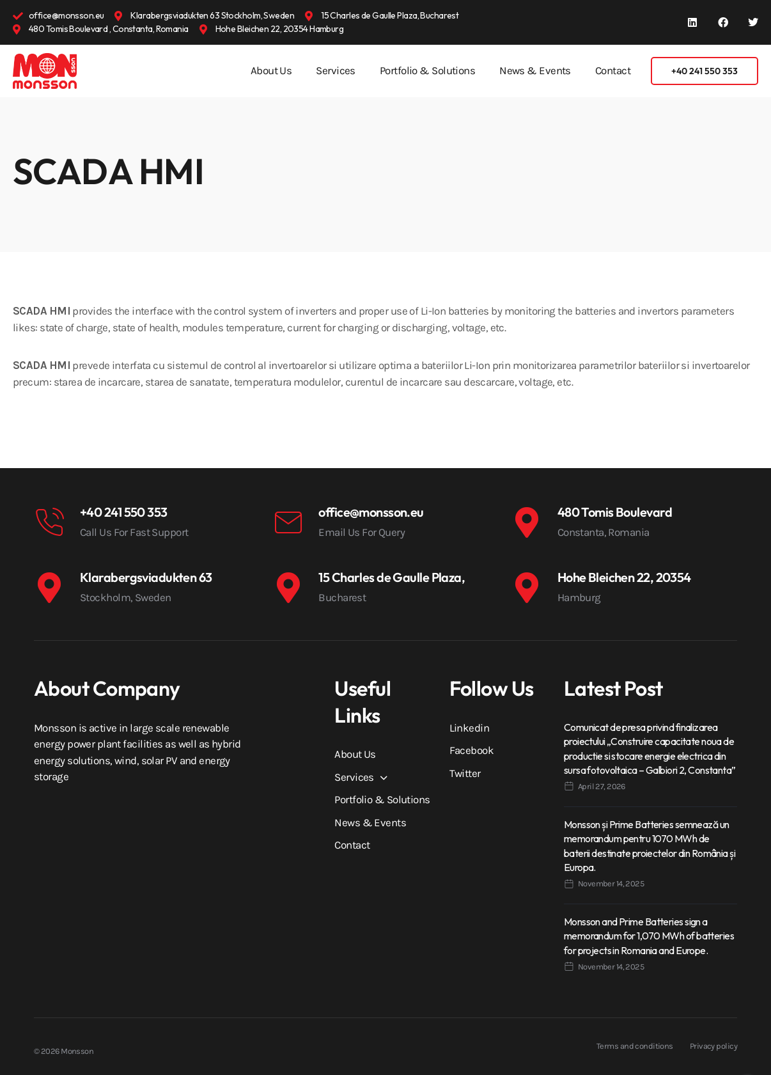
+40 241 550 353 (123, 512)
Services (335, 70)
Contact (612, 70)
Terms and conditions (634, 1046)
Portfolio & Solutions (427, 70)
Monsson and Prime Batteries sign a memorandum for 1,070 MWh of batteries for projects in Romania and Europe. (649, 936)
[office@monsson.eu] (287, 522)
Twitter (465, 773)
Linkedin (469, 727)
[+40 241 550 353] (49, 522)
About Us (271, 70)
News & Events (535, 70)
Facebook (471, 750)
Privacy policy (713, 1046)
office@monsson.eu (370, 512)
